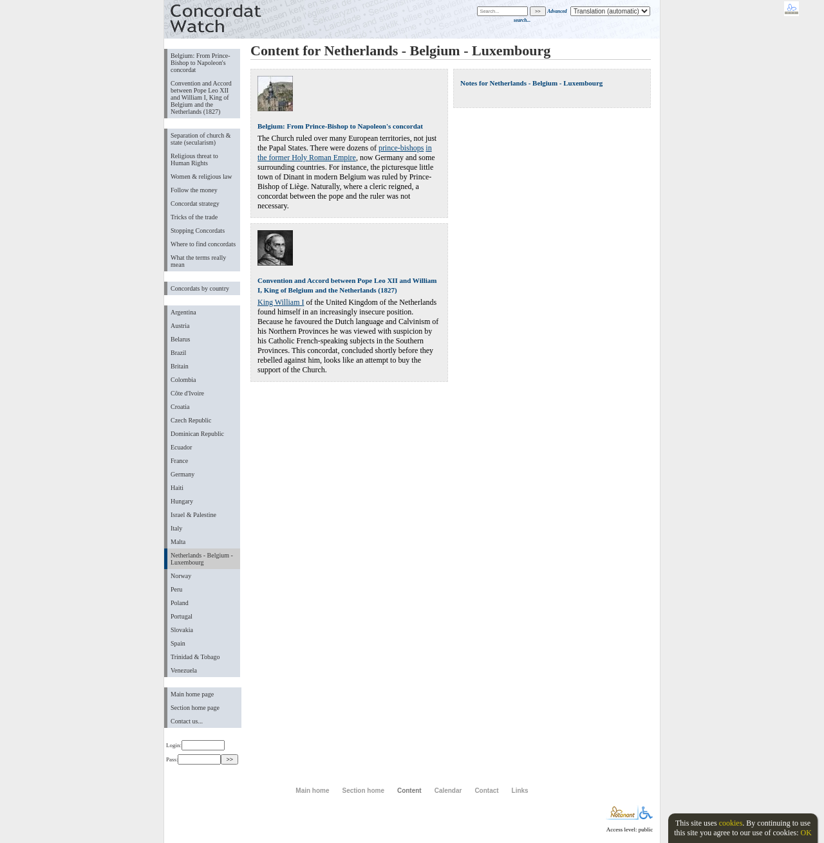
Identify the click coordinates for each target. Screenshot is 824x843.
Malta (178, 541)
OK (805, 832)
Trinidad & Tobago (195, 656)
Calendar (448, 790)
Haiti (177, 487)
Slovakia (182, 629)
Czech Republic (191, 420)
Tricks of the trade (194, 217)
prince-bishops (401, 147)
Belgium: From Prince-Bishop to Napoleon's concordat (200, 62)
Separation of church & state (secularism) (200, 139)
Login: (195, 745)
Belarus (181, 339)
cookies (731, 823)
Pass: (193, 759)
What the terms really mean (198, 261)
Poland (180, 602)
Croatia (180, 406)
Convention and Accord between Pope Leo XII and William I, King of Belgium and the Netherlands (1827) (201, 97)
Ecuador (181, 447)
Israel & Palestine (193, 514)
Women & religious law (201, 176)
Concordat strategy (195, 203)
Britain (180, 366)
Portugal (181, 616)
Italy (176, 528)
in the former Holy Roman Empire (345, 152)
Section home (363, 790)
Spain (178, 643)
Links (520, 790)
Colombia (183, 379)
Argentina (183, 312)
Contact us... (187, 721)
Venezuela (184, 670)
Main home (312, 790)
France (179, 460)
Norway (181, 575)
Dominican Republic (197, 433)
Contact (486, 790)
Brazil (178, 352)
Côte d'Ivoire (187, 393)
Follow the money (194, 190)
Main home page (192, 694)
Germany (182, 474)
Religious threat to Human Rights (194, 159)
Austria (180, 325)
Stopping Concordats (198, 230)
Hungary (182, 501)
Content (409, 790)
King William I (281, 302)
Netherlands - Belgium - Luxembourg (202, 559)
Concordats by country (200, 288)
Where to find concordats (203, 244)
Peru (176, 589)
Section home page (195, 707)
